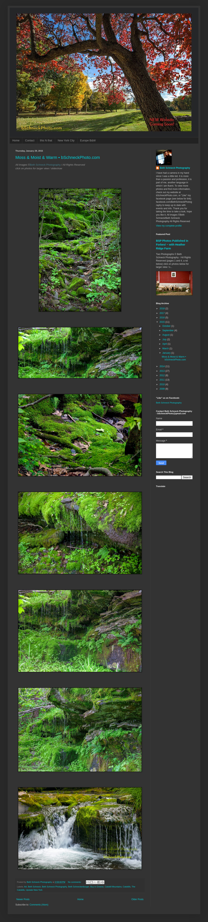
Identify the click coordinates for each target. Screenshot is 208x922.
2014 (162, 366)
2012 (162, 375)
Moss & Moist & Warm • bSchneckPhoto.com (57, 157)
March (165, 348)
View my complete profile (169, 225)
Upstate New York (34, 890)
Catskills (127, 886)
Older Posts (137, 899)
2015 (162, 322)
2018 (162, 308)
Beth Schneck (34, 886)
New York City (66, 140)
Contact (29, 140)
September (168, 330)
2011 (162, 379)
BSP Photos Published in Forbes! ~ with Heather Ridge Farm (172, 244)
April (165, 344)
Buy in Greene (97, 886)
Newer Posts (22, 899)
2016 (162, 317)
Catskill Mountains (113, 886)
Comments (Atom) (38, 904)
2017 (162, 313)
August (166, 335)
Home (15, 140)
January (166, 353)
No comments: (75, 882)
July (164, 339)
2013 (162, 371)
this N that (46, 140)
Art (25, 886)
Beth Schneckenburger (78, 886)
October (166, 326)
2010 (162, 384)
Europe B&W (88, 140)
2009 (162, 389)
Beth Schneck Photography (54, 886)
